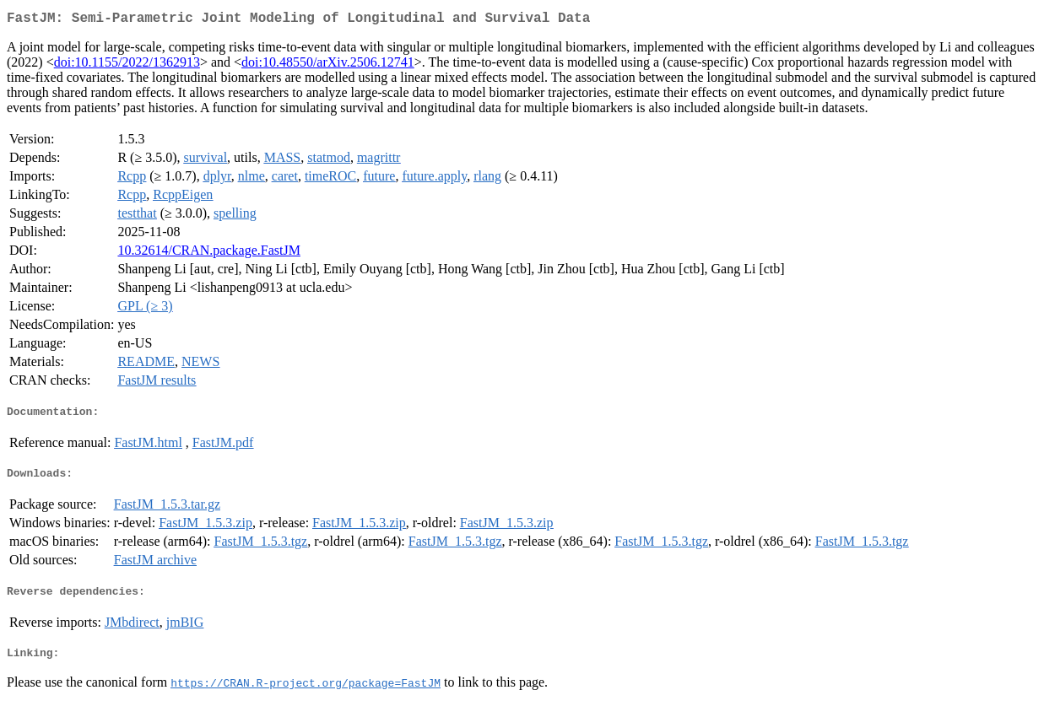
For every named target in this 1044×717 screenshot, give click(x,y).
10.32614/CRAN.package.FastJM (208, 253)
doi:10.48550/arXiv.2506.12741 (327, 65)
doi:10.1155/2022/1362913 (127, 65)
